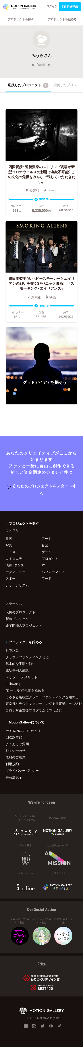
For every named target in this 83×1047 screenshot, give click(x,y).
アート (47, 538)
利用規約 (12, 763)
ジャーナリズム (17, 585)
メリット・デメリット (21, 677)
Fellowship (13, 683)
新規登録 (70, 6)
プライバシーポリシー (22, 770)
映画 (9, 538)
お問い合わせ (15, 750)
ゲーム (47, 551)
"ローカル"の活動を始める (25, 690)
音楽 (45, 545)
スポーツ (12, 578)
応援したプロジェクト (28, 85)
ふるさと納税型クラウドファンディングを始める (41, 696)
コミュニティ (15, 558)
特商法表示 (14, 777)
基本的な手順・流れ (20, 663)
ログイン (52, 6)
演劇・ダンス (15, 565)
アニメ (10, 551)
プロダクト (50, 558)
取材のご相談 (15, 757)
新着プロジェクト (19, 618)
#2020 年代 (14, 737)
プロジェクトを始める (62, 19)
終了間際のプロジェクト (24, 625)
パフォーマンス (53, 571)
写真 (9, 545)
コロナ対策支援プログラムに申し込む (34, 710)
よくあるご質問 (17, 743)
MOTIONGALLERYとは (23, 730)
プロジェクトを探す (21, 19)
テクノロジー (15, 571)
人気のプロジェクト (20, 612)
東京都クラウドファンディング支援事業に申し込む (41, 703)
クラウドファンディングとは (27, 657)
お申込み (12, 650)
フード (47, 578)
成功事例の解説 (17, 670)
